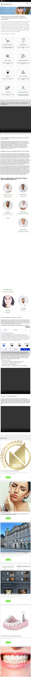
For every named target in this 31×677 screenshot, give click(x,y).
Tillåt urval (15, 349)
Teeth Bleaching (23, 44)
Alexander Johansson (7, 194)
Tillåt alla (25, 349)
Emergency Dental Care (23, 92)
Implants (8, 76)
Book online (21, 7)
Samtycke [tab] (5, 329)
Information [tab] (15, 329)
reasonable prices (21, 143)
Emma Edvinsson (23, 229)
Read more (8, 477)
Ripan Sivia (7, 212)
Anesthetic (8, 92)
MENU (3, 1)
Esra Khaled (7, 310)
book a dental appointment (8, 148)
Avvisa (6, 349)
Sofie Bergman (23, 211)
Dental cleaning (8, 60)
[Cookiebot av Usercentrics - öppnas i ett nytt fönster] (26, 327)
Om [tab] (25, 329)
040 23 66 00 (28, 7)
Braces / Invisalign (23, 76)
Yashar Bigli (23, 308)
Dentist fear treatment (7, 44)
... (16, 514)
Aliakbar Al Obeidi (23, 194)
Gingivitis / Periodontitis (23, 60)
